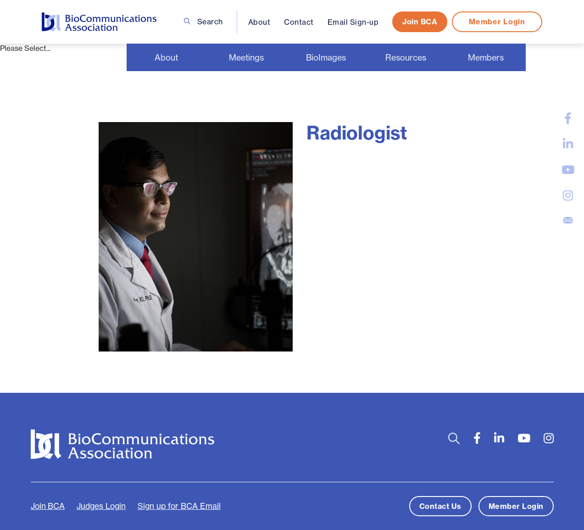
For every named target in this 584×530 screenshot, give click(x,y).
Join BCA (419, 21)
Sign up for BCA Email (179, 506)
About (259, 22)
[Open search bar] (454, 438)
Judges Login (101, 506)
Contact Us (440, 506)
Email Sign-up (353, 22)
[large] (568, 118)
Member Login (497, 21)
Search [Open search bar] (203, 21)
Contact (299, 22)
